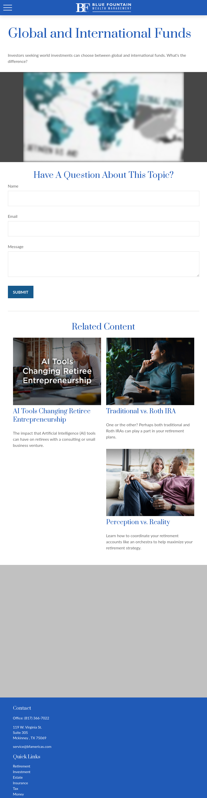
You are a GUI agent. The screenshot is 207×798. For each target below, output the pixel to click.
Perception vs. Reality (138, 522)
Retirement (21, 766)
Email (13, 216)
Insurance (20, 783)
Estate (18, 777)
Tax (15, 788)
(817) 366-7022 (36, 718)
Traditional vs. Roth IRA (141, 411)
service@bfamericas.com (32, 746)
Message (16, 246)
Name (13, 185)
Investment (22, 772)
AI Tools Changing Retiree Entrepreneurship (52, 415)
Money (18, 794)
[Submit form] (21, 292)
